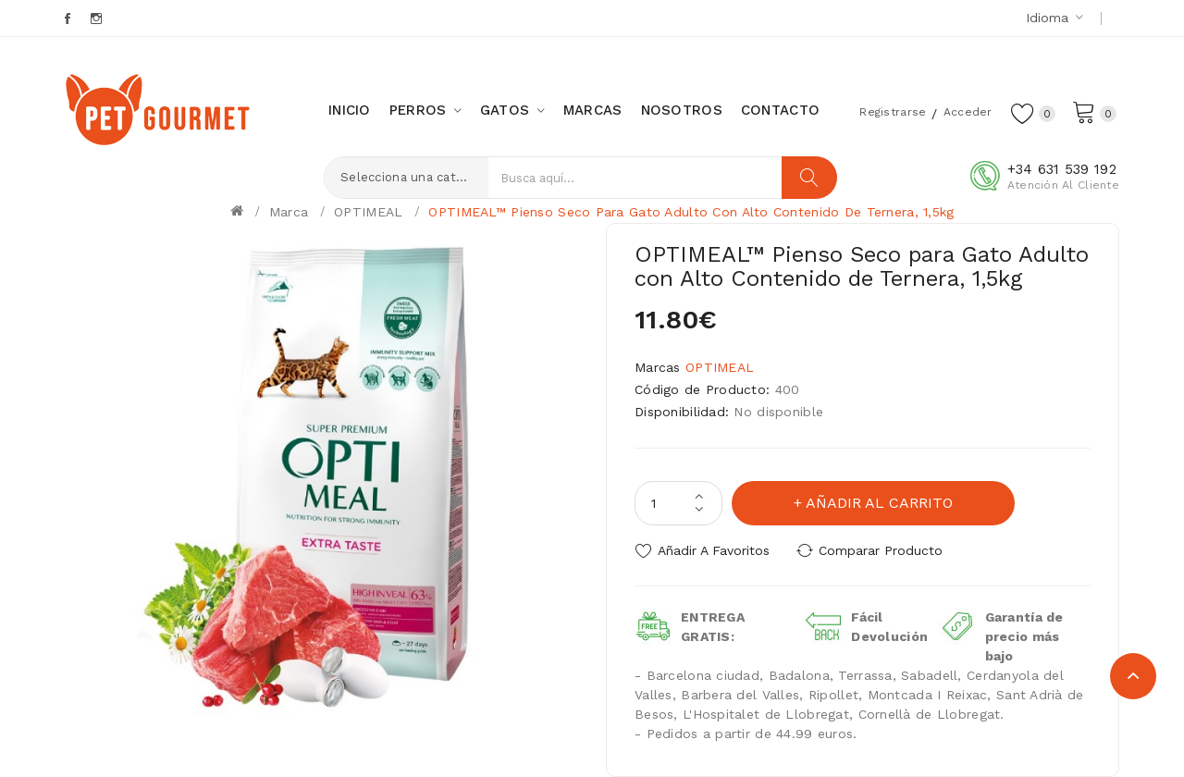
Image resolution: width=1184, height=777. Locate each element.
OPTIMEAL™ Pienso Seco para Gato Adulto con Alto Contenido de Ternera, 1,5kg (691, 211)
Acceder (968, 111)
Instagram (98, 18)
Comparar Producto (881, 550)
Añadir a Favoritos (714, 550)
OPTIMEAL (368, 211)
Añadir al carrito (879, 503)
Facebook (69, 18)
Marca (288, 211)
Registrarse (892, 111)
